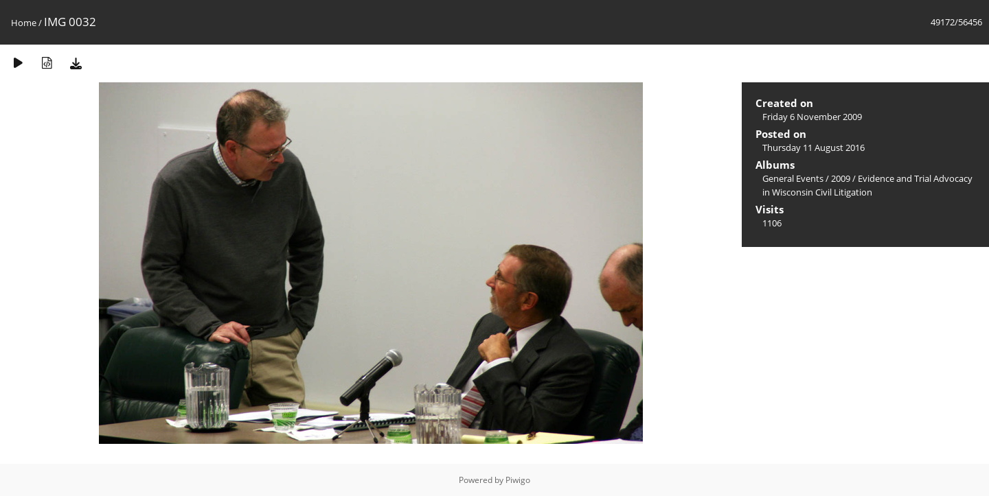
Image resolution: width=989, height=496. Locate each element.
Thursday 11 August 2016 (813, 147)
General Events (792, 178)
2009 (840, 178)
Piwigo (517, 480)
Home (23, 22)
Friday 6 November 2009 (812, 116)
